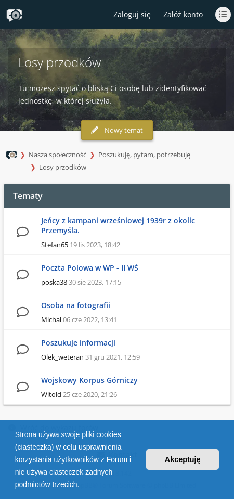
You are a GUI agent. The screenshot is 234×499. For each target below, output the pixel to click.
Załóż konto (183, 14)
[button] (82, 485)
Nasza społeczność (57, 154)
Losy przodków (62, 167)
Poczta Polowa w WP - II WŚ (89, 268)
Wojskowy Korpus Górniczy (89, 380)
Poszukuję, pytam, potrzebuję (144, 154)
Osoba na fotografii (75, 305)
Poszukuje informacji (78, 343)
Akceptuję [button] (183, 459)
